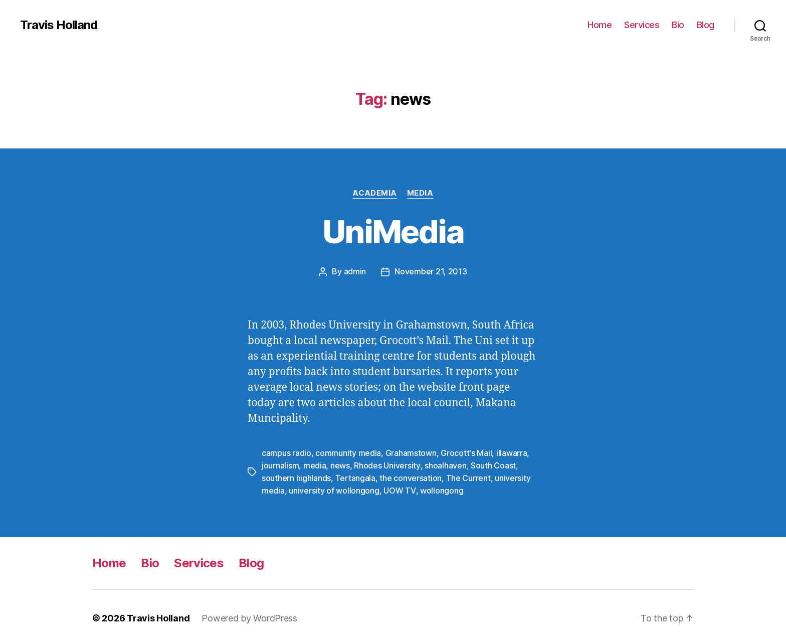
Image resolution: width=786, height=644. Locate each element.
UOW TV (399, 489)
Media (420, 193)
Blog (705, 25)
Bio (678, 25)
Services (641, 25)
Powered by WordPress (249, 615)
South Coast (492, 464)
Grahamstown (411, 452)
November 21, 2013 (431, 271)
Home (599, 25)
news (340, 464)
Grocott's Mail (466, 452)
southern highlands (296, 476)
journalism (280, 464)
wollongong (440, 489)
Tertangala (355, 476)
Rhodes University (387, 464)
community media (348, 452)
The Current (468, 476)
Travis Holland (58, 25)
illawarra (511, 452)
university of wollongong (334, 489)
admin (355, 271)
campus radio (286, 452)
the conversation (410, 476)
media (314, 464)
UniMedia (393, 231)
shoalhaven (445, 464)
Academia (374, 193)
